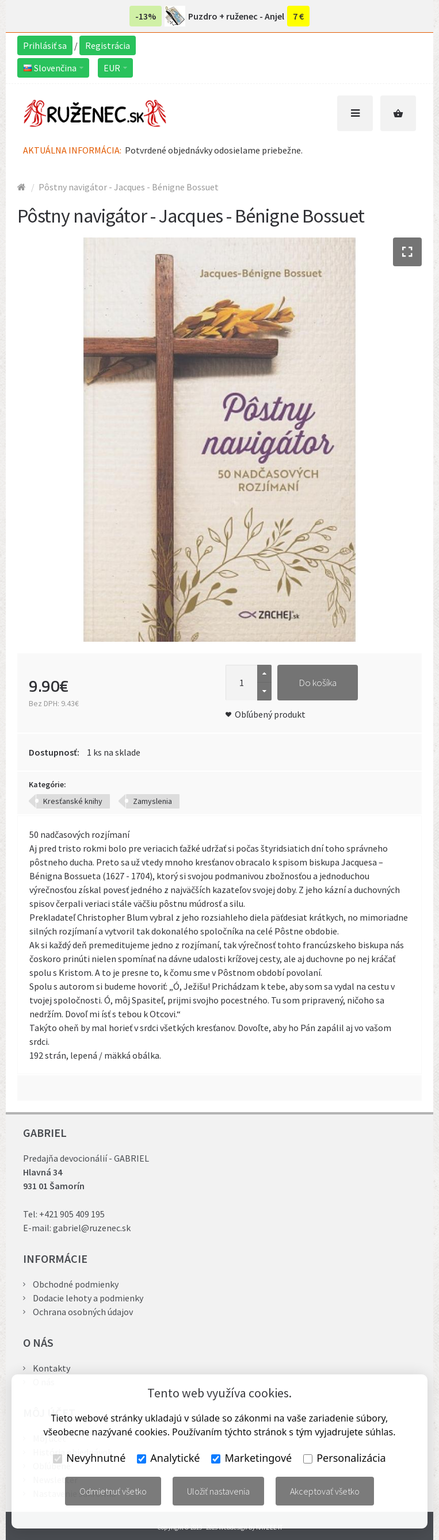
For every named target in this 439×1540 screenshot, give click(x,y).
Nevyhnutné (89, 1458)
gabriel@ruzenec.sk (92, 1227)
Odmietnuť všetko (113, 1491)
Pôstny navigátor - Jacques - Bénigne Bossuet (129, 187)
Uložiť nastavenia (218, 1491)
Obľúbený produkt (270, 714)
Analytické (168, 1458)
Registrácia (107, 45)
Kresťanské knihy (72, 801)
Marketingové (251, 1458)
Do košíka (318, 682)
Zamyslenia (152, 801)
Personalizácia (344, 1458)
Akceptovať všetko (325, 1491)
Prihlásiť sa (45, 45)
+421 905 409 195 (72, 1214)
